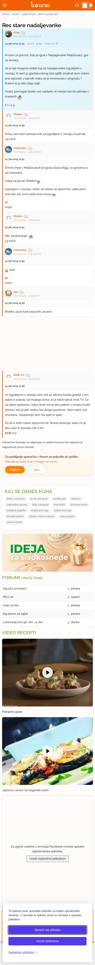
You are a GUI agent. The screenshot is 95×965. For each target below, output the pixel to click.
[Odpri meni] (4, 5)
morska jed (59, 498)
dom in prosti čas (48, 14)
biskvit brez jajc (40, 510)
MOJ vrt (8, 597)
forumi (16, 14)
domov (6, 14)
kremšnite (59, 504)
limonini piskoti (15, 516)
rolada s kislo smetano (42, 516)
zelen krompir (14, 522)
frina (16, 32)
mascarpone (67, 516)
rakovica (75, 498)
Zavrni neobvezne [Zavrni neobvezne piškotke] (47, 941)
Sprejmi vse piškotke (48, 929)
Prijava (15, 469)
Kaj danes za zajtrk (15, 613)
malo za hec (11, 605)
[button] (86, 5)
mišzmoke (20, 148)
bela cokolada (40, 504)
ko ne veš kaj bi (39, 498)
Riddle (18, 114)
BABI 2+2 (19, 375)
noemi (75, 597)
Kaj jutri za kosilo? (15, 588)
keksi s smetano (16, 498)
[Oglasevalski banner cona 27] (47, 341)
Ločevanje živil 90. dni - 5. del (23, 622)
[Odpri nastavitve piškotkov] (22, 952)
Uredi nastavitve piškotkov (47, 858)
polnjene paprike (16, 510)
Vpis (36, 469)
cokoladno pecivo (17, 504)
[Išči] (77, 5)
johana (75, 588)
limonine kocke (78, 504)
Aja (16, 292)
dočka (75, 622)
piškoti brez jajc (63, 510)
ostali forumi (29, 14)
